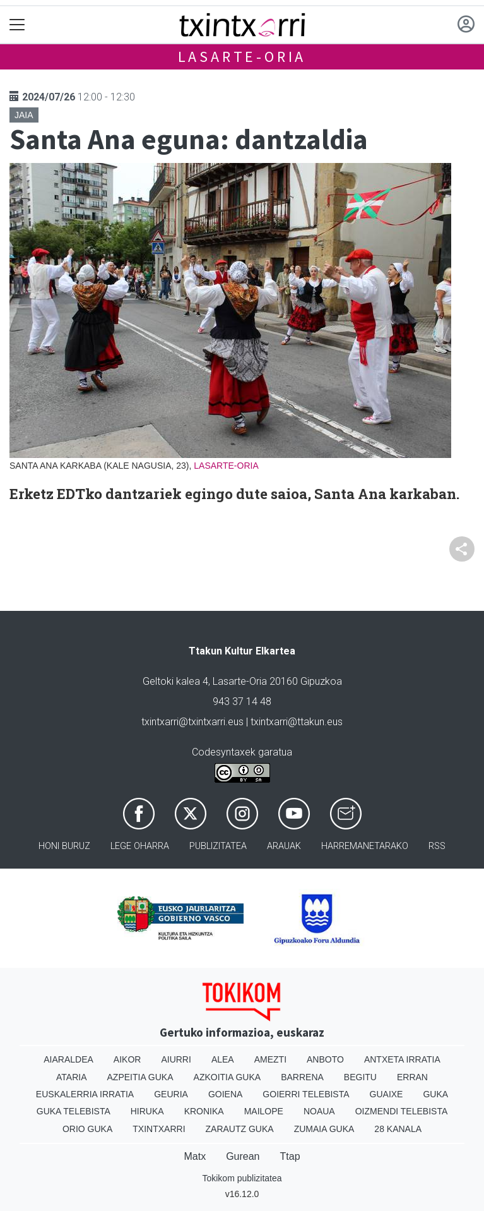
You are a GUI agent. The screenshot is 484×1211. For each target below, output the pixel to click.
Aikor (127, 1059)
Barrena (302, 1077)
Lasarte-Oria (242, 56)
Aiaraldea (68, 1059)
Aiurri (176, 1059)
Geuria (171, 1094)
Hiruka (147, 1111)
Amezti (270, 1059)
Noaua (319, 1111)
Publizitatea (218, 846)
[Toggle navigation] (17, 25)
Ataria (71, 1077)
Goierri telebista (306, 1094)
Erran (412, 1077)
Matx (195, 1156)
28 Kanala (398, 1129)
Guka (435, 1094)
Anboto (325, 1059)
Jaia (24, 115)
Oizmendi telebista (401, 1111)
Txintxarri (159, 1129)
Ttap (290, 1156)
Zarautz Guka (240, 1129)
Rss (437, 846)
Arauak (284, 846)
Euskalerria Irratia (85, 1094)
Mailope (263, 1111)
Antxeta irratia (402, 1059)
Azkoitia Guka (227, 1077)
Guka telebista (73, 1111)
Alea (222, 1059)
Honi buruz (64, 846)
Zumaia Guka (324, 1129)
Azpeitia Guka (140, 1077)
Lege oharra (139, 846)
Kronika (204, 1111)
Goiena (225, 1094)
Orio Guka (87, 1129)
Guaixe (386, 1094)
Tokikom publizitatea (241, 1178)
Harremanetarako (364, 846)
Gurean (242, 1156)
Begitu (360, 1077)
